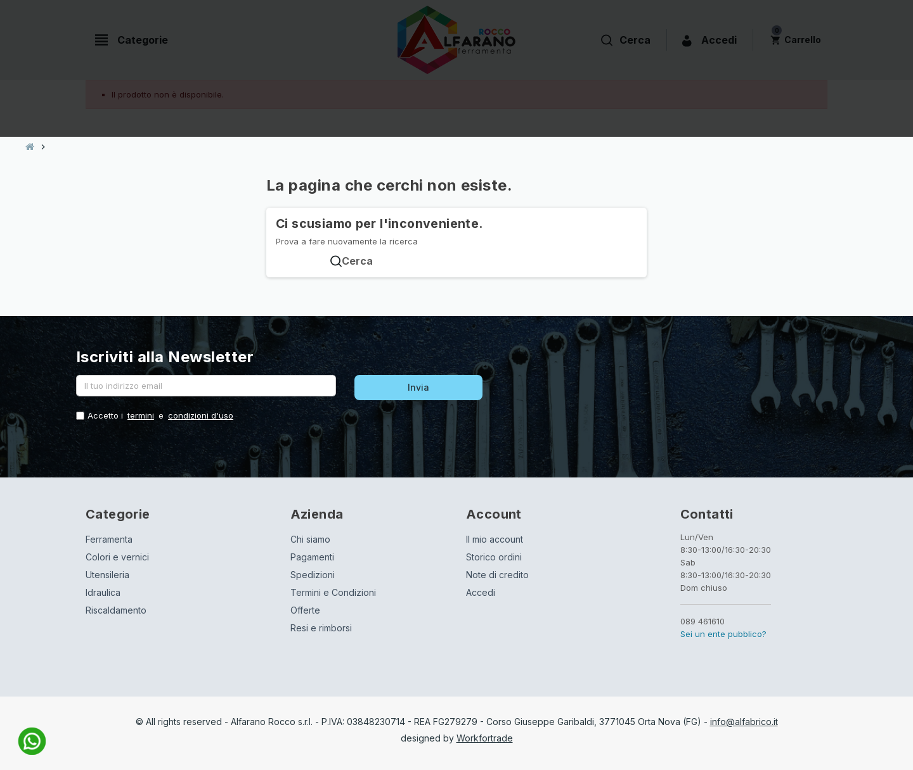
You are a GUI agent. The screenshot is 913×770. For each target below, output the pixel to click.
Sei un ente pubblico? (723, 634)
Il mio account (494, 539)
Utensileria (107, 574)
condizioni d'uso (200, 415)
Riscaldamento (116, 610)
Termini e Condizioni (333, 592)
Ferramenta (109, 539)
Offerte (305, 610)
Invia (418, 387)
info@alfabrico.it (744, 721)
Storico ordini (494, 557)
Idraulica (103, 592)
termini (140, 415)
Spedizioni (312, 574)
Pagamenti (312, 557)
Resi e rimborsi (321, 627)
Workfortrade (484, 738)
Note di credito (497, 574)
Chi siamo (310, 539)
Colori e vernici (117, 557)
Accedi (480, 592)
